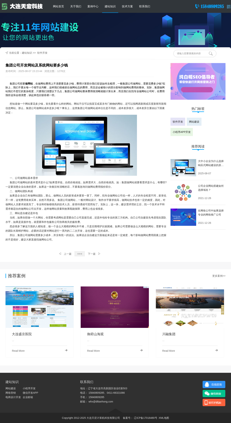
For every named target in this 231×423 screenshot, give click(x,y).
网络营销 (11, 392)
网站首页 (58, 6)
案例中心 (92, 6)
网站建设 (194, 121)
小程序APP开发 (182, 131)
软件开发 (42, 52)
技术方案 (127, 6)
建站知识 (110, 6)
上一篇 (65, 253)
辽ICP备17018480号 (145, 417)
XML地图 (164, 417)
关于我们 (75, 6)
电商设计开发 (13, 397)
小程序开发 (29, 388)
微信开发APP (30, 392)
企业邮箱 (28, 397)
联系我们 (144, 6)
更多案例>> (218, 275)
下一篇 (94, 253)
